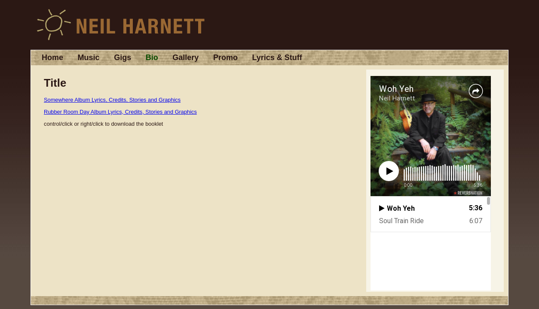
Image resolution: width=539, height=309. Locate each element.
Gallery (185, 57)
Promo (225, 57)
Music (89, 57)
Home (52, 57)
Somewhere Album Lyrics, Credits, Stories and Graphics (112, 100)
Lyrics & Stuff (277, 57)
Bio (152, 57)
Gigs (122, 57)
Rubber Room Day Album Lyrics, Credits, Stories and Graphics (120, 112)
